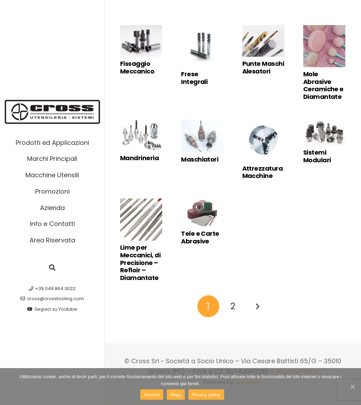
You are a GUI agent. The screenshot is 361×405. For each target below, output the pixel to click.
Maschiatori (199, 159)
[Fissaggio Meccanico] (141, 41)
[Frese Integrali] (202, 46)
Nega (175, 394)
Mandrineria (139, 158)
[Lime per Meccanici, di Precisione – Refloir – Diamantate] (141, 219)
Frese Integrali (194, 78)
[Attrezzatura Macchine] (263, 140)
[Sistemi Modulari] (324, 132)
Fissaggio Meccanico (137, 67)
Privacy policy (206, 394)
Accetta (151, 394)
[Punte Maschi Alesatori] (263, 41)
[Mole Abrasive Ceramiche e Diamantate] (324, 46)
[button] (52, 267)
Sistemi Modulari (317, 156)
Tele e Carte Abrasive (200, 237)
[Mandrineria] (141, 135)
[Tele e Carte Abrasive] (202, 212)
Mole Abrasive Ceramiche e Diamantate (323, 85)
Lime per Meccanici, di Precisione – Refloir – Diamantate (140, 262)
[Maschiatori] (202, 136)
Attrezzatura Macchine (262, 172)
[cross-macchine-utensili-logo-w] (52, 112)
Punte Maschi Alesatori (263, 67)
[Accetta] (352, 386)
